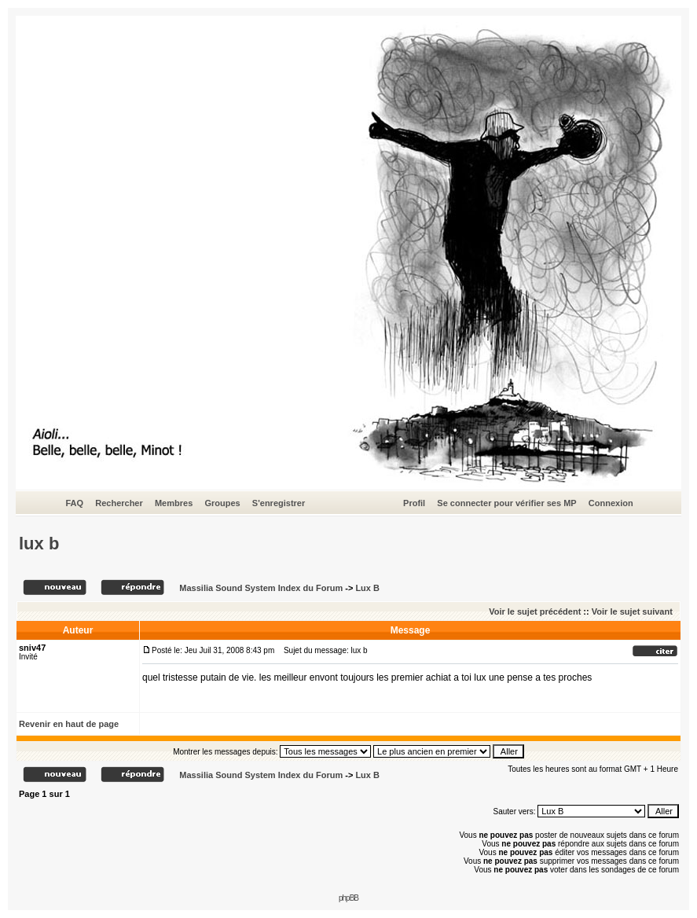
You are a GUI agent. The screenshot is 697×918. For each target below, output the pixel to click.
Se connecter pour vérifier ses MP (506, 503)
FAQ (74, 503)
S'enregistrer (278, 503)
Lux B (367, 588)
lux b (39, 543)
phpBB (348, 898)
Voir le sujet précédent (535, 611)
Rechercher (119, 503)
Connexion (611, 503)
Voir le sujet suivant (632, 611)
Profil (414, 503)
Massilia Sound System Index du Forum (261, 588)
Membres (174, 503)
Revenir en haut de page (69, 724)
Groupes (222, 503)
